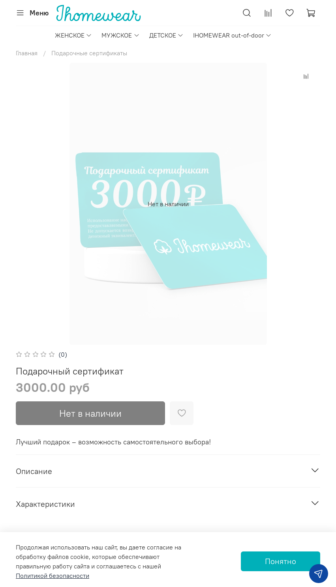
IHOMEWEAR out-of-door (232, 35)
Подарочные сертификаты (89, 53)
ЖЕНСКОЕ (73, 35)
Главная (27, 53)
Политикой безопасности (52, 575)
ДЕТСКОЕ (166, 35)
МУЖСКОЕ (120, 35)
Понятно (280, 561)
